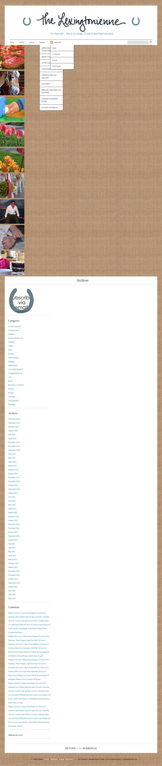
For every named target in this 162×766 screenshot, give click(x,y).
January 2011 (13, 567)
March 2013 (12, 466)
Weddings (11, 404)
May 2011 (12, 552)
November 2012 (14, 481)
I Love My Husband (15, 369)
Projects (11, 389)
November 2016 (14, 419)
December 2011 (14, 524)
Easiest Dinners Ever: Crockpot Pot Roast (25, 679)
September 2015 (14, 423)
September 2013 (14, 450)
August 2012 (13, 493)
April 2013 (12, 462)
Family (10, 346)
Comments (56, 54)
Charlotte (11, 334)
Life (9, 377)
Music (10, 381)
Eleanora (11, 342)
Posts (54, 48)
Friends (11, 354)
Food (10, 350)
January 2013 (13, 473)
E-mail (54, 60)
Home (12, 42)
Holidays (11, 361)
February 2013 (13, 470)
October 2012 (13, 485)
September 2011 (14, 536)
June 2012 (12, 501)
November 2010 (14, 575)
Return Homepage (81, 748)
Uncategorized (13, 400)
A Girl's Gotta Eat (14, 326)
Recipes (42, 42)
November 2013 (14, 446)
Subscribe (57, 42)
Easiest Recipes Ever (15, 338)
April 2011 (12, 555)
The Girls (11, 397)
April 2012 (12, 509)
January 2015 (13, 431)
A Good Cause (13, 330)
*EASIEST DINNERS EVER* (50, 100)
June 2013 (12, 454)
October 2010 (13, 579)
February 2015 (13, 427)
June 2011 (12, 548)
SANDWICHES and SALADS (49, 76)
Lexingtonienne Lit (15, 373)
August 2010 (13, 587)
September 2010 (14, 583)
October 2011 (13, 532)
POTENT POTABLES (50, 107)
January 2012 (13, 520)
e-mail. (20, 735)
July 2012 (11, 497)
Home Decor (13, 365)
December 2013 (14, 442)
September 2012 (14, 489)
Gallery (31, 42)
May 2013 (12, 458)
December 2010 (14, 571)
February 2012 (13, 516)
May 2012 (12, 505)
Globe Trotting (13, 358)
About (21, 42)
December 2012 (14, 477)
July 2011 (11, 544)
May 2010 (12, 598)
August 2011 (12, 540)
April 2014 (12, 438)
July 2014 (11, 434)
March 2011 (12, 559)
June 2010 (12, 594)
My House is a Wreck (16, 385)
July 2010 (11, 591)
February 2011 (13, 563)
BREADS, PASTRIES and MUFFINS (51, 91)
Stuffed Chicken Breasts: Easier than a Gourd (27, 656)
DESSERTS (46, 84)
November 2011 (14, 528)
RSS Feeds (56, 66)
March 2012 (12, 512)
